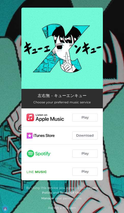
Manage (47, 198)
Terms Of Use (70, 192)
